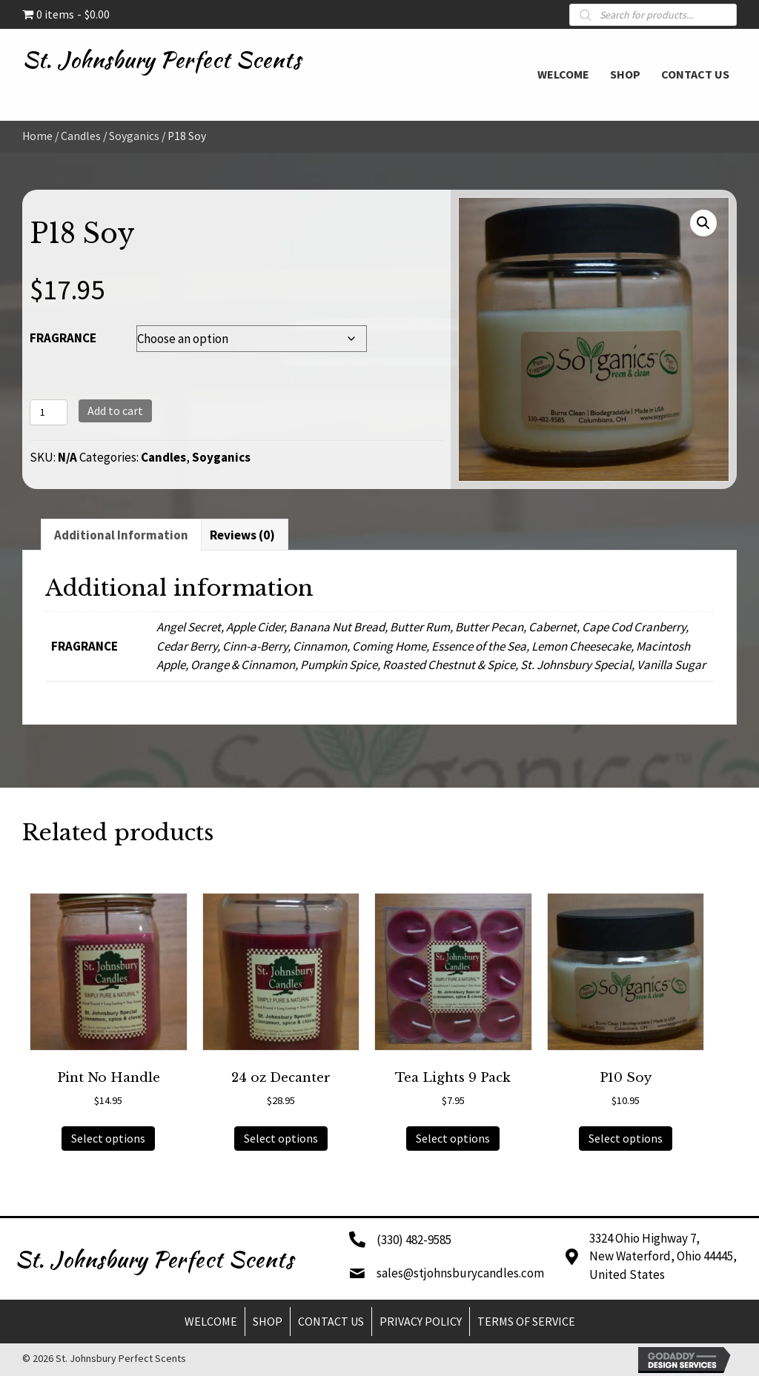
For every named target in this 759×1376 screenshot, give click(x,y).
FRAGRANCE (63, 338)
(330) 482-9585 (414, 1240)
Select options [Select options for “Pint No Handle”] (108, 1138)
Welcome (211, 1321)
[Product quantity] (48, 412)
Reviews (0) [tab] (242, 535)
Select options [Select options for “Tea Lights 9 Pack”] (453, 1138)
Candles (81, 136)
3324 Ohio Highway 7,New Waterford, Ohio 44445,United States (663, 1256)
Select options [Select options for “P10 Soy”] (626, 1138)
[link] (563, 72)
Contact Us (331, 1321)
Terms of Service (526, 1321)
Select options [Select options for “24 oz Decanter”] (281, 1138)
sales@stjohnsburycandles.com (460, 1273)
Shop (267, 1321)
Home (37, 136)
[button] (703, 223)
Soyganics (134, 136)
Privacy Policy (421, 1321)
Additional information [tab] (121, 535)
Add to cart (115, 410)
